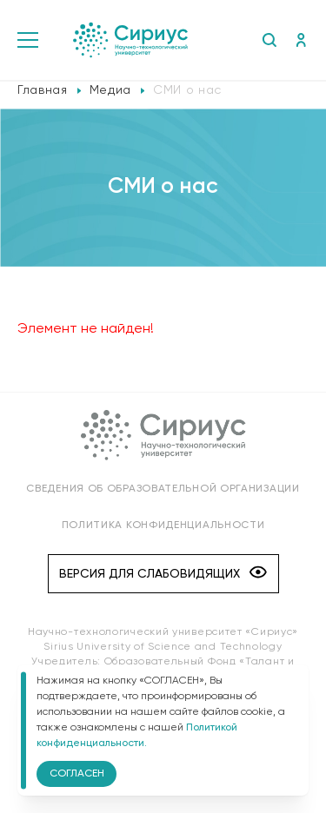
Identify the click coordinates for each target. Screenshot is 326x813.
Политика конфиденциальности (163, 525)
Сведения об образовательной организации (162, 489)
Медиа (110, 90)
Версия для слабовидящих (163, 573)
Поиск (269, 40)
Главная (42, 90)
